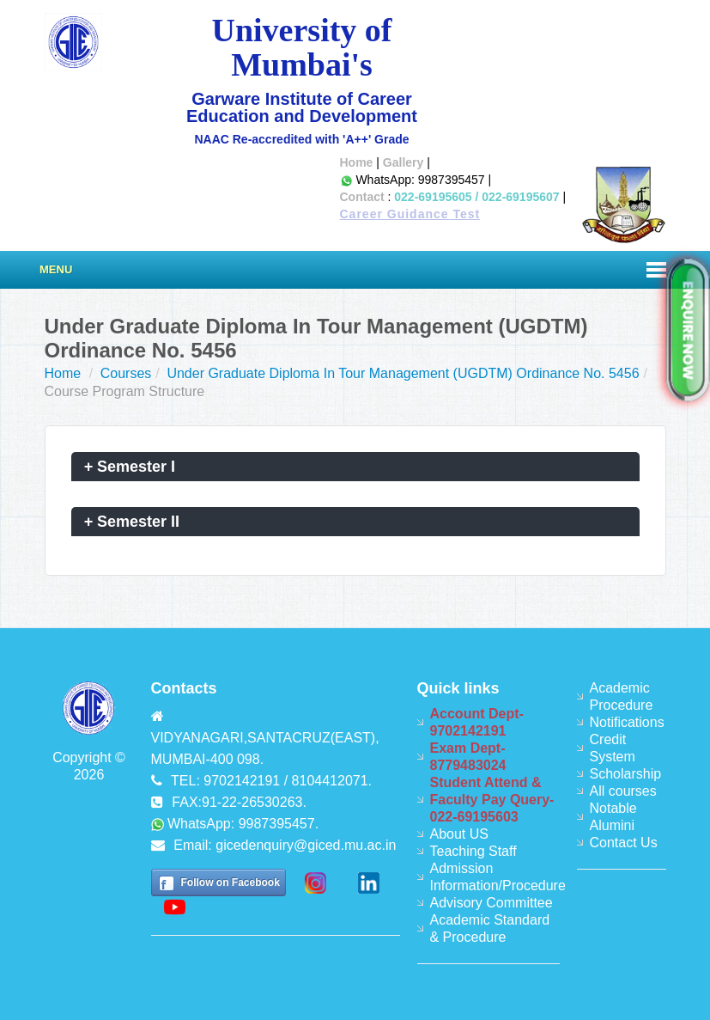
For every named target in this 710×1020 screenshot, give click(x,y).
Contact (362, 197)
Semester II (132, 521)
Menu (55, 269)
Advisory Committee (491, 902)
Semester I (130, 466)
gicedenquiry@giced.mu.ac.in (305, 845)
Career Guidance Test (410, 214)
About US (459, 834)
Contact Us (624, 842)
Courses (126, 373)
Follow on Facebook (230, 882)
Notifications (627, 722)
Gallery (403, 162)
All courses (623, 791)
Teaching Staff (473, 851)
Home (356, 162)
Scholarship (626, 774)
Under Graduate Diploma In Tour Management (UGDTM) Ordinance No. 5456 (403, 373)
